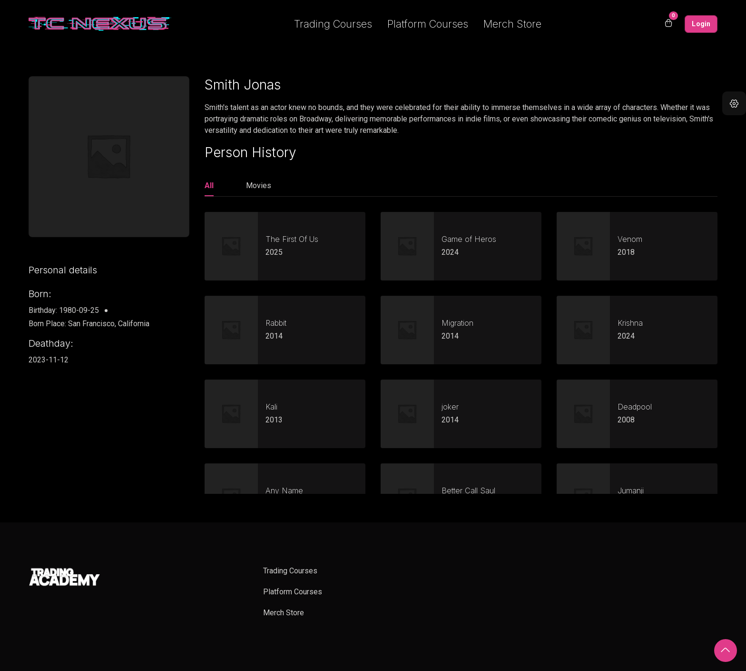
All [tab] (209, 185)
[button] (734, 103)
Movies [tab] (258, 185)
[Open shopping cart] (668, 24)
